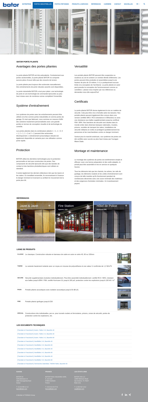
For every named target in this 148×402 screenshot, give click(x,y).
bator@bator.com (21, 389)
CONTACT (117, 4)
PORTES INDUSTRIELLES (43, 4)
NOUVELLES (128, 4)
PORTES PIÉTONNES (62, 4)
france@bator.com (51, 389)
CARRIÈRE (107, 4)
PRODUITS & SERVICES (80, 4)
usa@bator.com (79, 389)
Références (96, 4)
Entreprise (26, 4)
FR (137, 4)
